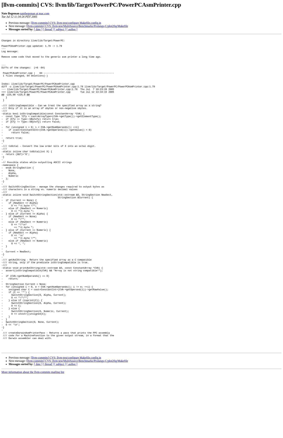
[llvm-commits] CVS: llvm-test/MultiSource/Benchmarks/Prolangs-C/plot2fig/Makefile (77, 26)
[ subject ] (60, 29)
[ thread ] (48, 29)
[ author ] (72, 29)
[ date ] (38, 29)
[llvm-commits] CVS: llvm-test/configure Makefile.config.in (66, 22)
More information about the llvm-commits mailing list (32, 434)
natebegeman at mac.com (34, 13)
